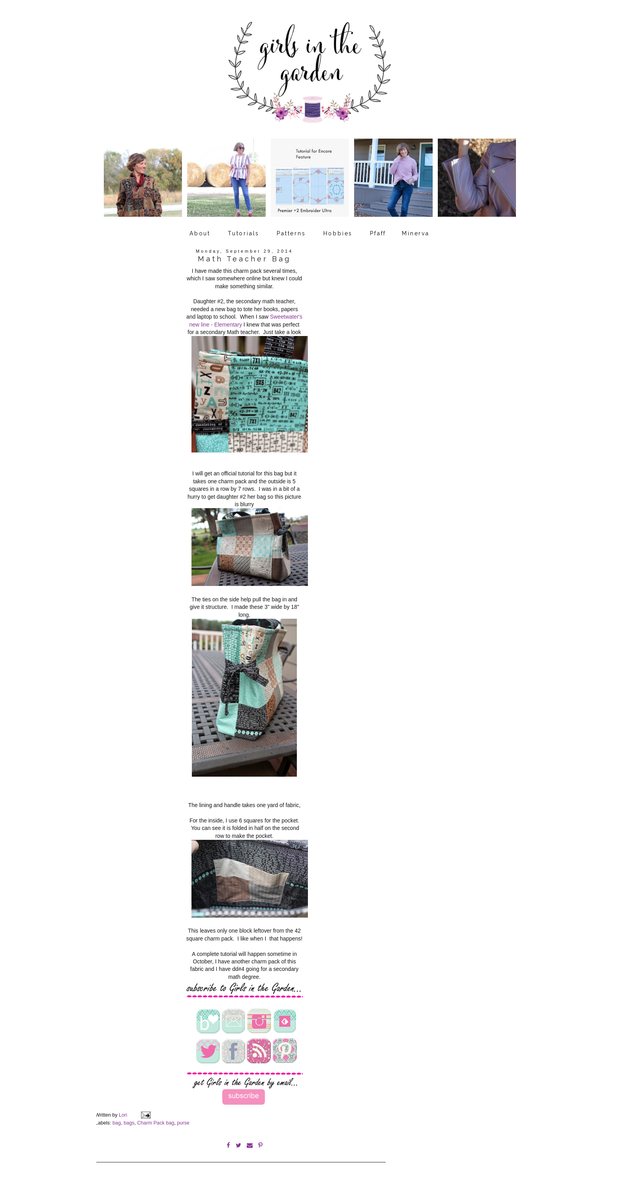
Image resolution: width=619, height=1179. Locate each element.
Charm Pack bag (155, 1119)
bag (117, 1119)
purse (183, 1119)
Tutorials (243, 230)
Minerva (416, 230)
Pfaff (378, 230)
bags (129, 1119)
